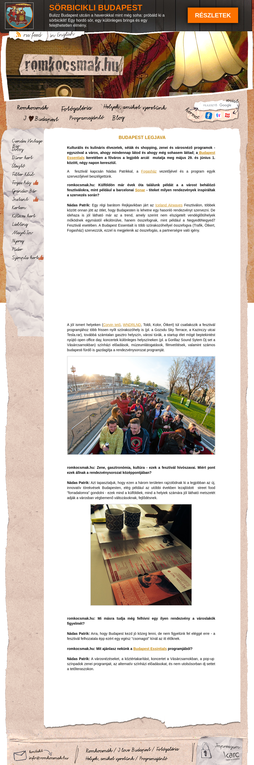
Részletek (213, 15)
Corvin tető (111, 325)
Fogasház (148, 171)
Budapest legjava (142, 137)
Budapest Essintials (150, 649)
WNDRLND (132, 325)
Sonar (140, 190)
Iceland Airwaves (168, 205)
